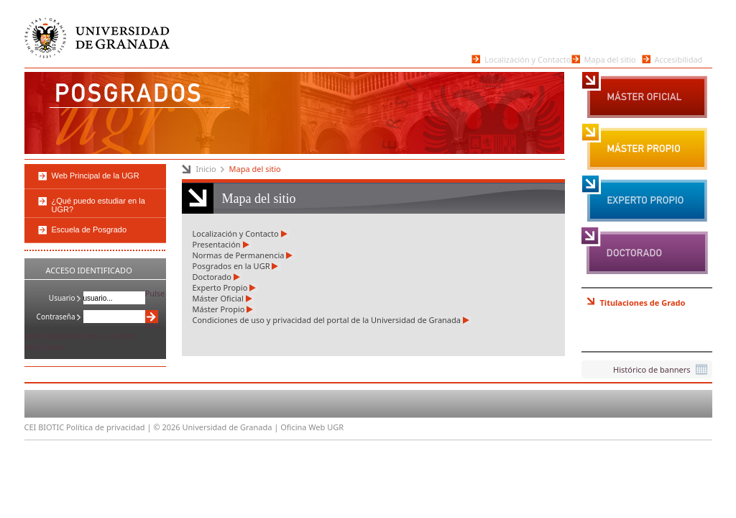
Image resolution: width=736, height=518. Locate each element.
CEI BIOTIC (44, 427)
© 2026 (166, 427)
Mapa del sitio (610, 58)
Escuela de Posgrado (89, 229)
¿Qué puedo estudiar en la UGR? (98, 205)
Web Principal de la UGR (95, 175)
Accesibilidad (679, 58)
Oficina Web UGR (312, 427)
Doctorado (644, 251)
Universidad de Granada (98, 39)
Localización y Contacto (527, 58)
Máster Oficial (644, 95)
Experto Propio (644, 199)
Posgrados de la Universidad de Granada (135, 98)
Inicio (206, 168)
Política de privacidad (105, 427)
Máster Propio (644, 147)
